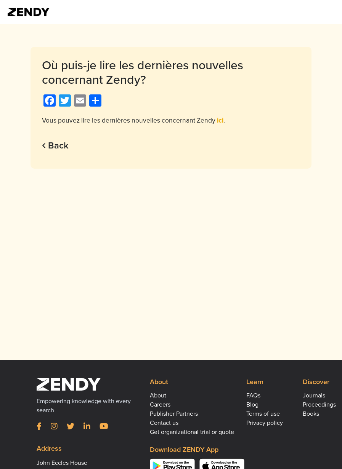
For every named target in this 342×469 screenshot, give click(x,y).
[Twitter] (70, 426)
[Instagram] (54, 426)
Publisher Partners (174, 414)
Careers (160, 404)
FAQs (253, 395)
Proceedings (319, 404)
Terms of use (263, 414)
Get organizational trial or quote (192, 432)
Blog (252, 404)
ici (220, 120)
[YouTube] (104, 426)
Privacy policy (264, 423)
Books (311, 414)
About (158, 395)
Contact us (164, 423)
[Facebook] (39, 426)
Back (55, 145)
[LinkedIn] (86, 426)
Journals (314, 395)
